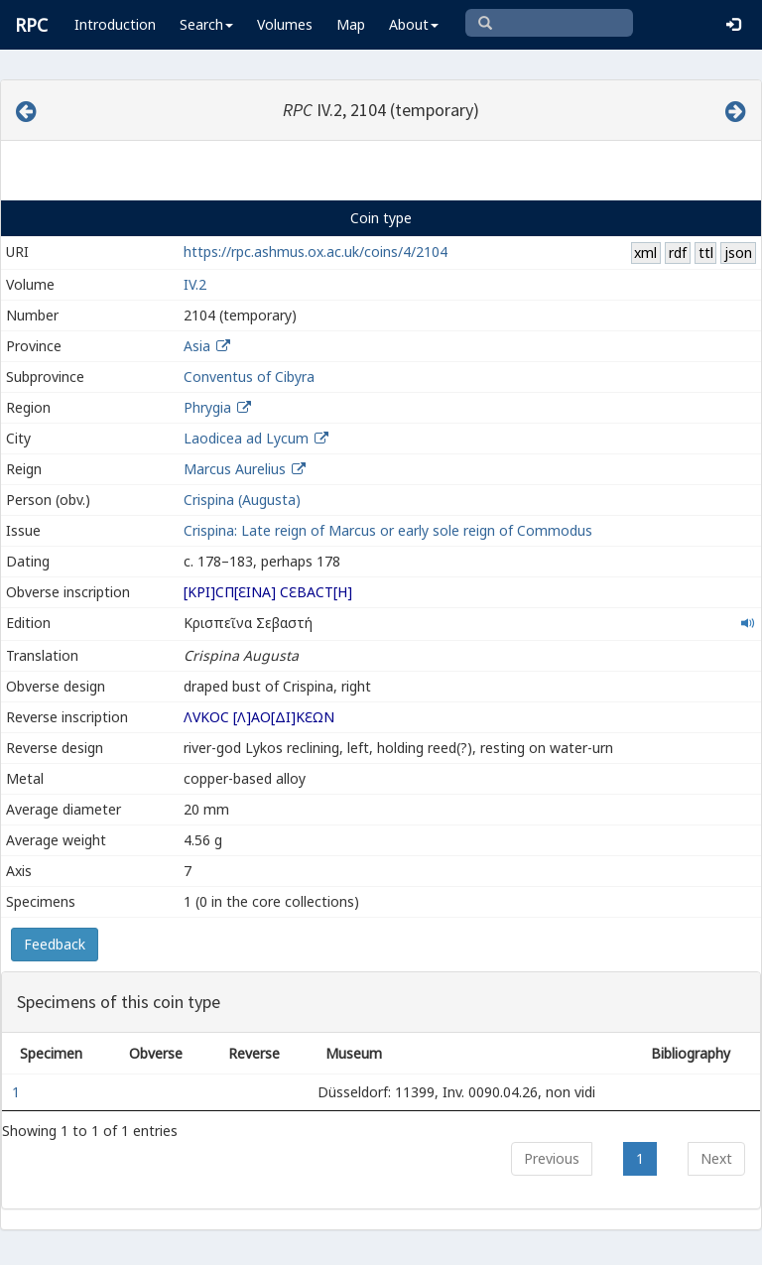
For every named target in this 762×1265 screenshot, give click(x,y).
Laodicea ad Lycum (246, 438)
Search (206, 24)
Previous (551, 1158)
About (414, 24)
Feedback (54, 944)
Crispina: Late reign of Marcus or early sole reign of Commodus (388, 530)
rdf (678, 252)
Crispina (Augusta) (242, 499)
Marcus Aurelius (235, 468)
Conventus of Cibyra (249, 376)
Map (350, 24)
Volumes (285, 24)
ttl (705, 252)
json (738, 252)
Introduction (115, 24)
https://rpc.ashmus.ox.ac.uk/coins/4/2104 (315, 251)
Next (716, 1158)
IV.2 (195, 284)
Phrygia (207, 407)
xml (645, 252)
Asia (197, 345)
